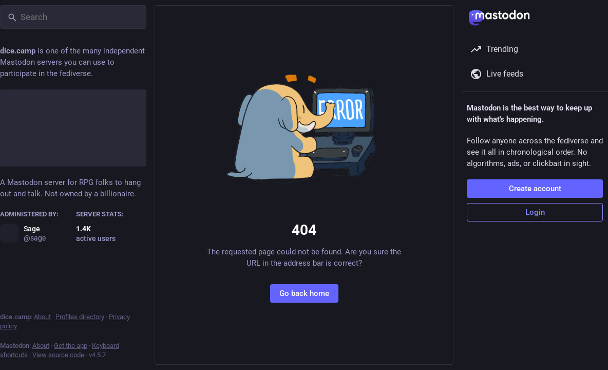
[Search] (73, 17)
